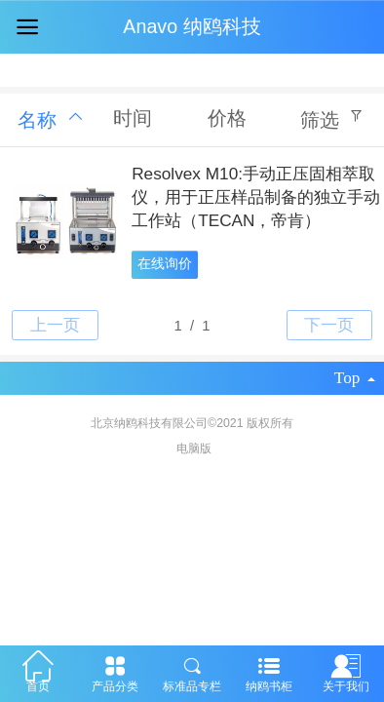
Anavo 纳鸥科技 (191, 26)
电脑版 (193, 448)
